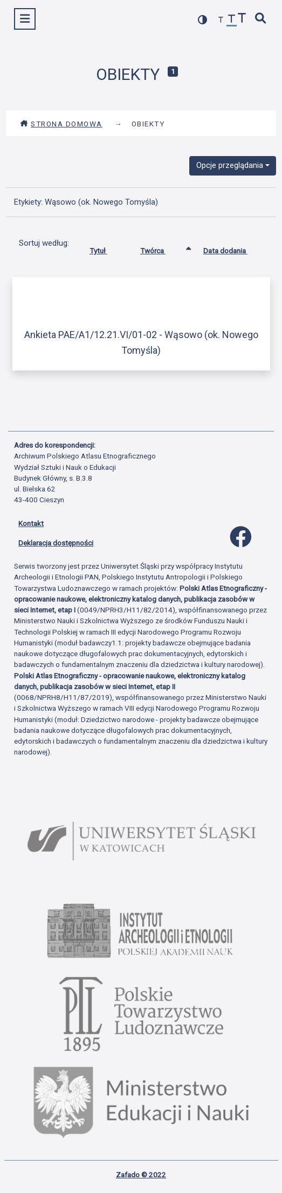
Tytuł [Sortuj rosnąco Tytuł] (106, 248)
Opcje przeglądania (229, 165)
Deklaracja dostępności (55, 542)
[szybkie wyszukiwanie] (261, 19)
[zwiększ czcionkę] (242, 19)
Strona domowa (61, 123)
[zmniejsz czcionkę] (221, 20)
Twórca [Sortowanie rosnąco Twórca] (161, 248)
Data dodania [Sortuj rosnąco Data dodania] (233, 248)
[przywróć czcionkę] (231, 20)
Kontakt (31, 523)
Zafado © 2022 (141, 1174)
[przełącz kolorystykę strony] (202, 20)
